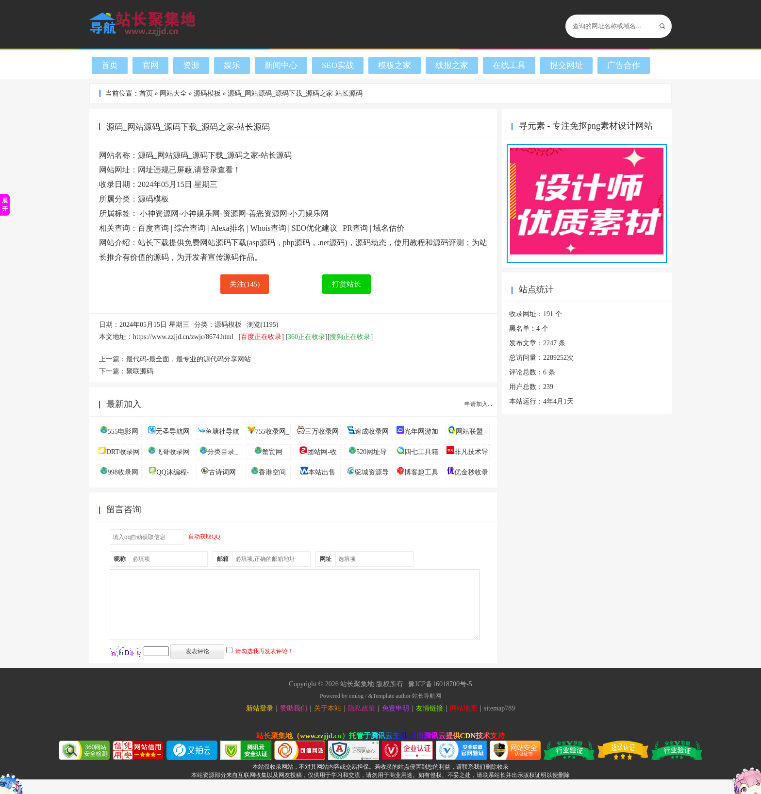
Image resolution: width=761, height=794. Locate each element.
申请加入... (478, 404)
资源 (191, 65)
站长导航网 (426, 710)
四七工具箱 (421, 452)
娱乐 (232, 65)
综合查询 (189, 228)
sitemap (494, 722)
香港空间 (272, 472)
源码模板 (207, 93)
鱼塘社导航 (222, 431)
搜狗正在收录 (350, 336)
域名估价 (388, 228)
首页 (109, 65)
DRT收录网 (123, 452)
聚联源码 (139, 371)
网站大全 (173, 93)
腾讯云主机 (389, 750)
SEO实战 (338, 65)
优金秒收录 (471, 472)
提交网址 (566, 65)
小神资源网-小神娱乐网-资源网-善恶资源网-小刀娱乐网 (234, 213)
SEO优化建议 (314, 228)
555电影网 (123, 431)
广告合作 (623, 65)
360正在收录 (306, 336)
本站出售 (321, 472)
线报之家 (451, 65)
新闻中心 (281, 65)
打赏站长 (346, 284)
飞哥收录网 (173, 452)
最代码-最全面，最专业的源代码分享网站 (188, 359)
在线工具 (509, 65)
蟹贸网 (272, 452)
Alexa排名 (228, 228)
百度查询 (153, 228)
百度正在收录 (261, 336)
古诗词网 (222, 472)
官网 (150, 65)
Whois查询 (268, 228)
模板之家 (394, 65)
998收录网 (123, 472)
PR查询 (355, 228)
